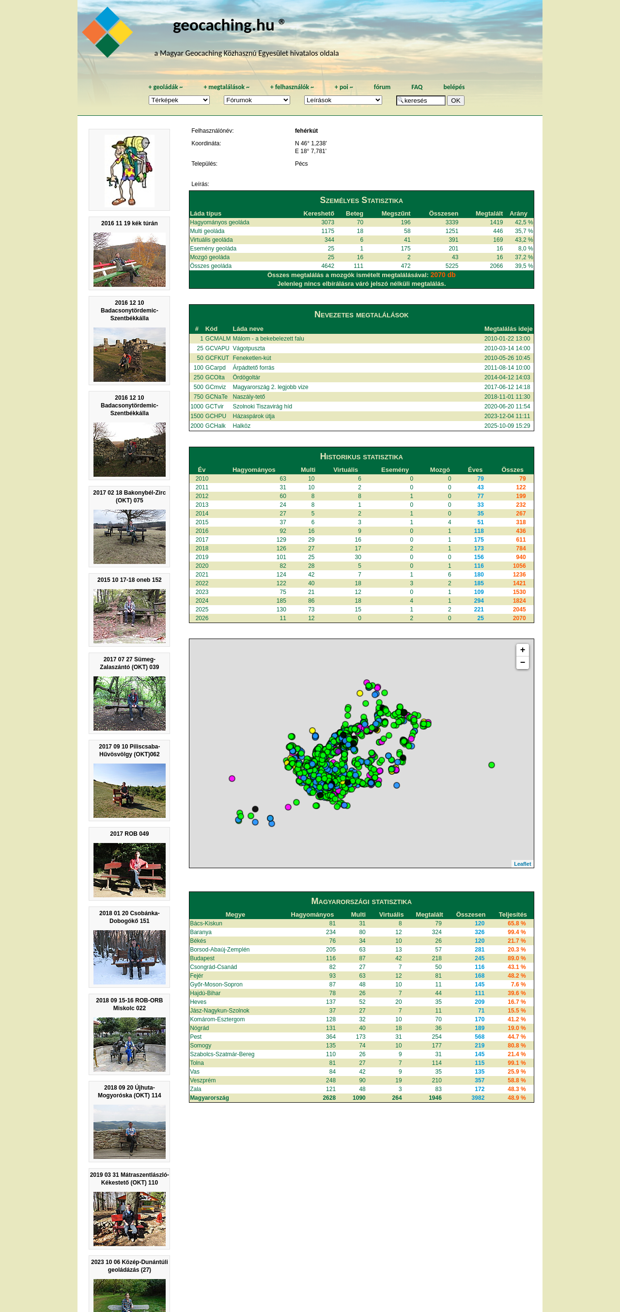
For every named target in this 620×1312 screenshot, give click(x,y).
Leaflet (522, 864)
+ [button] (523, 650)
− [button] (523, 663)
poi (344, 87)
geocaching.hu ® (230, 24)
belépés (454, 87)
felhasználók (292, 87)
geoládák (165, 87)
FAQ (416, 87)
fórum (382, 87)
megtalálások (226, 87)
